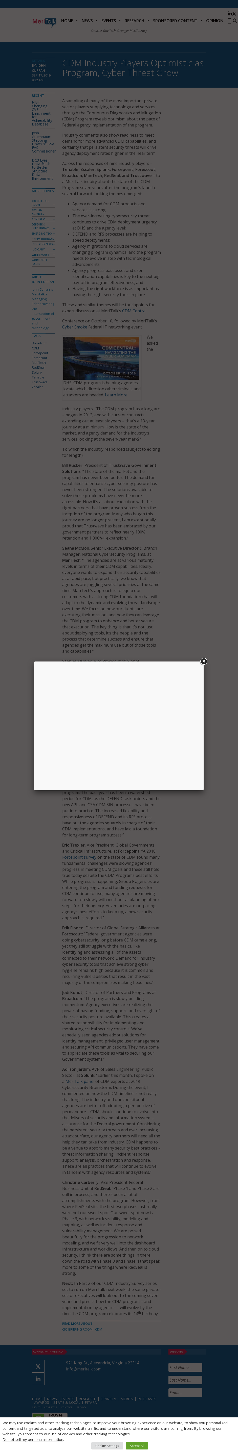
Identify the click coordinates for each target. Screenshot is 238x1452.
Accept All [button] (137, 1445)
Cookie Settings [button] (107, 1445)
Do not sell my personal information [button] (33, 1439)
